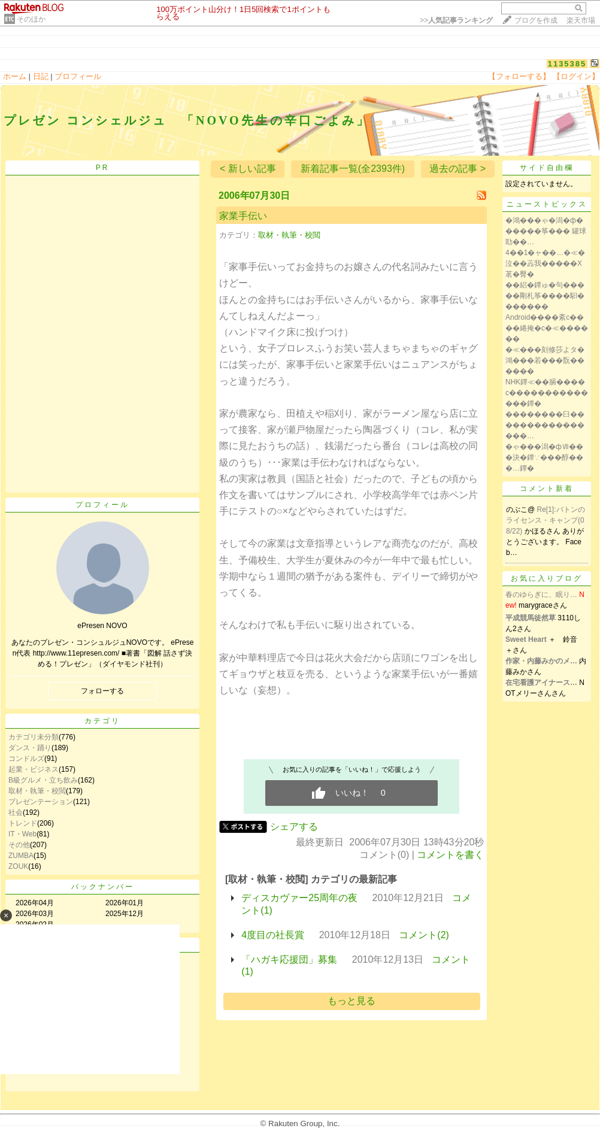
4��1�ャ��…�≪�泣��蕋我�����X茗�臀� (545, 263)
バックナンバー (102, 887)
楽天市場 (580, 20)
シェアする (294, 826)
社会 (15, 812)
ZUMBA (21, 855)
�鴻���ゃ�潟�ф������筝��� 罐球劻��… (545, 231)
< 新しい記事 (248, 168)
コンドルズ (26, 758)
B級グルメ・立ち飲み (43, 780)
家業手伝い (243, 216)
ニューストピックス (547, 204)
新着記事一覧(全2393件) (353, 168)
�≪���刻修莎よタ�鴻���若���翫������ (544, 360)
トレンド (22, 823)
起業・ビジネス (33, 769)
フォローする (102, 691)
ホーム (14, 76)
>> (456, 20)
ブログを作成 (535, 20)
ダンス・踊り (29, 748)
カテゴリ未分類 (33, 737)
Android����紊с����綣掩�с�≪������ (546, 328)
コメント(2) (424, 935)
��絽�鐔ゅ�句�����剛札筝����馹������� (544, 296)
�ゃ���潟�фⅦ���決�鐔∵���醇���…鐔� (544, 457)
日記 (41, 76)
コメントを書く (450, 855)
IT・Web (22, 834)
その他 (19, 845)
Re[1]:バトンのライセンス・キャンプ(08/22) (545, 520)
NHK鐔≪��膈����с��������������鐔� (546, 393)
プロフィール (77, 76)
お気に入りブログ (547, 578)
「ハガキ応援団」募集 (289, 959)
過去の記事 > (457, 168)
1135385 (567, 63)
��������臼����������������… (544, 425)
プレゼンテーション (40, 802)
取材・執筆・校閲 (37, 791)
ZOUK (18, 866)
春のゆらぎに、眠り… (541, 594)
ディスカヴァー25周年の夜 (299, 898)
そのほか (31, 19)
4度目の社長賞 (272, 935)
